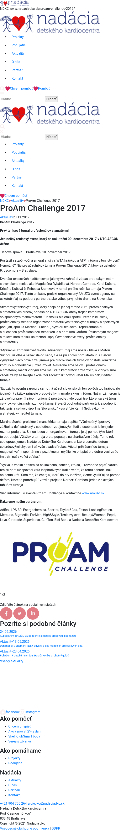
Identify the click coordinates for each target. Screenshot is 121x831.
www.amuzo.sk (93, 493)
